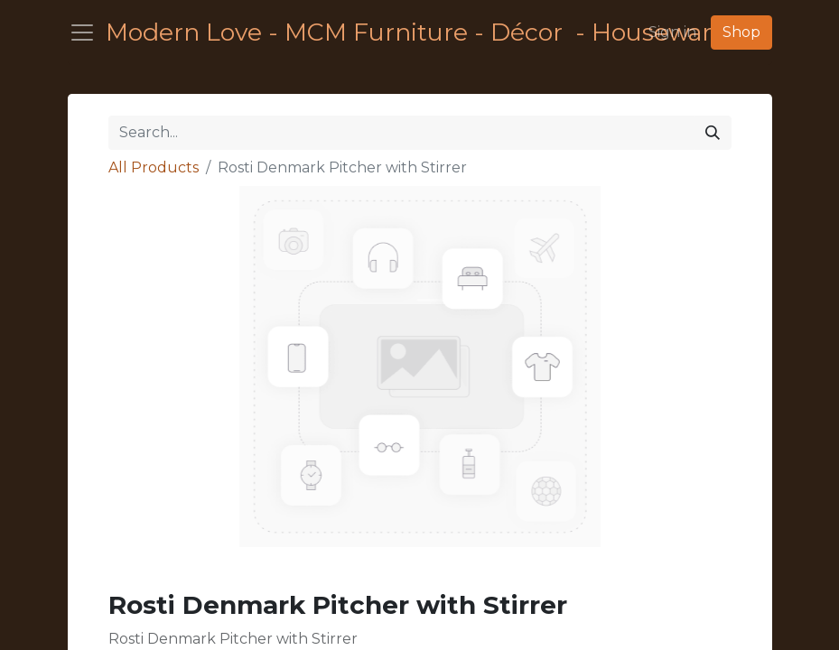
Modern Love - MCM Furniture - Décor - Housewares (370, 32)
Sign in (672, 32)
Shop (741, 32)
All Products (153, 167)
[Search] (713, 133)
